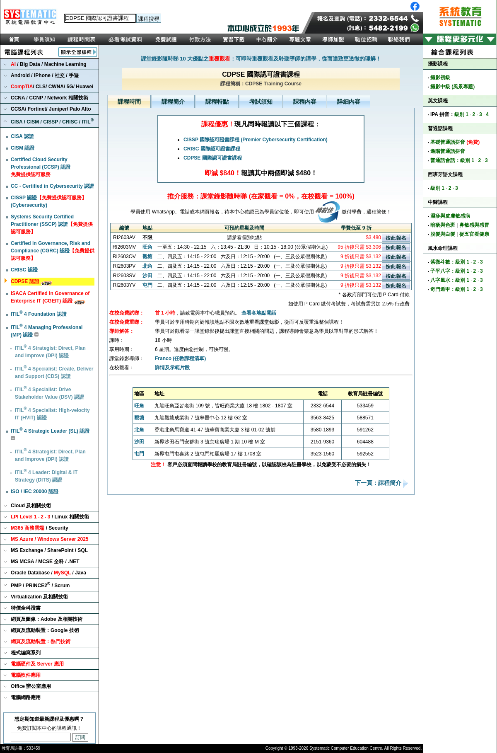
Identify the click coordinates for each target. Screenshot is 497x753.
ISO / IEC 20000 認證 (34, 491)
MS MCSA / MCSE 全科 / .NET (45, 561)
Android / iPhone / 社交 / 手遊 (45, 75)
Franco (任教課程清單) (180, 358)
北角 (147, 266)
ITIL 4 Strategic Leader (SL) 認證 (50, 431)
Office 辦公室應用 (31, 686)
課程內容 (304, 101)
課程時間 (129, 101)
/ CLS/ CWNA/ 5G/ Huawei (52, 87)
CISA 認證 (22, 136)
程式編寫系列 (26, 653)
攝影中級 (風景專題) (452, 87)
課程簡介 (173, 101)
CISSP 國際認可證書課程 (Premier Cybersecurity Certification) (255, 140)
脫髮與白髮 (442, 234)
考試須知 (261, 101)
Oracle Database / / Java (48, 573)
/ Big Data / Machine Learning (49, 64)
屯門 (147, 285)
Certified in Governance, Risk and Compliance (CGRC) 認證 (52, 250)
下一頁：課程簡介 (379, 483)
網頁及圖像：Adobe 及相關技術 (46, 619)
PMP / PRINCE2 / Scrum (40, 584)
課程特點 (217, 101)
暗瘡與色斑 (442, 225)
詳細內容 (348, 101)
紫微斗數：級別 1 (449, 262)
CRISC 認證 (24, 270)
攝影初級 (440, 77)
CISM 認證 (22, 148)
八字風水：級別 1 (449, 280)
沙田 (147, 275)
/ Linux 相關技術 (50, 517)
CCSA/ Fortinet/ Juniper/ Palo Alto (51, 109)
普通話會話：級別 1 (452, 160)
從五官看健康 (474, 234)
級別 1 (461, 114)
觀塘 (147, 256)
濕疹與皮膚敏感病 (450, 216)
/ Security (39, 528)
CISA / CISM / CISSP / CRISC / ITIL (52, 121)
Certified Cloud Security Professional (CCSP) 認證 (40, 167)
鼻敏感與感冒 (474, 225)
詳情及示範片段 (172, 367)
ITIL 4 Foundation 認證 (39, 314)
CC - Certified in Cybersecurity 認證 (52, 186)
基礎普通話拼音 (455, 142)
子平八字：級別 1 (449, 271)
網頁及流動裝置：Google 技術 (45, 630)
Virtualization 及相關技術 (39, 597)
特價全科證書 (26, 608)
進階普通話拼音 (447, 151)
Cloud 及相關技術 (31, 505)
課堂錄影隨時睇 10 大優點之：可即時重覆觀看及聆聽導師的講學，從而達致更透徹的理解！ (261, 59)
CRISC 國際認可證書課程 (211, 149)
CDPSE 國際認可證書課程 (212, 158)
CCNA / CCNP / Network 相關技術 (49, 98)
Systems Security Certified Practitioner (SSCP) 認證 (52, 224)
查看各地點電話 (258, 313)
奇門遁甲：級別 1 (449, 289)
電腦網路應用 (26, 697)
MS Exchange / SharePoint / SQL (49, 550)
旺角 (147, 247)
